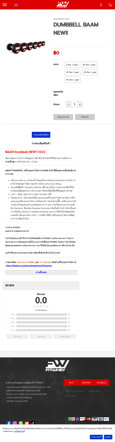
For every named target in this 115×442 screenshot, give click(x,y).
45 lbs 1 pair (90, 72)
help (71, 382)
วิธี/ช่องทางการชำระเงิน (74, 391)
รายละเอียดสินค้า (41, 134)
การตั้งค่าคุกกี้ (19, 431)
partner (86, 382)
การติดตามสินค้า (94, 391)
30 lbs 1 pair (89, 64)
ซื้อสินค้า (85, 117)
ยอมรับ (108, 437)
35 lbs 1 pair (72, 72)
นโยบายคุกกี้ (96, 437)
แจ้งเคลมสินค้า (70, 396)
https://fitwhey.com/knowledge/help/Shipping (29, 266)
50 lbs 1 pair (72, 79)
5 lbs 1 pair (72, 64)
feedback (101, 382)
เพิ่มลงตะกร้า (63, 117)
